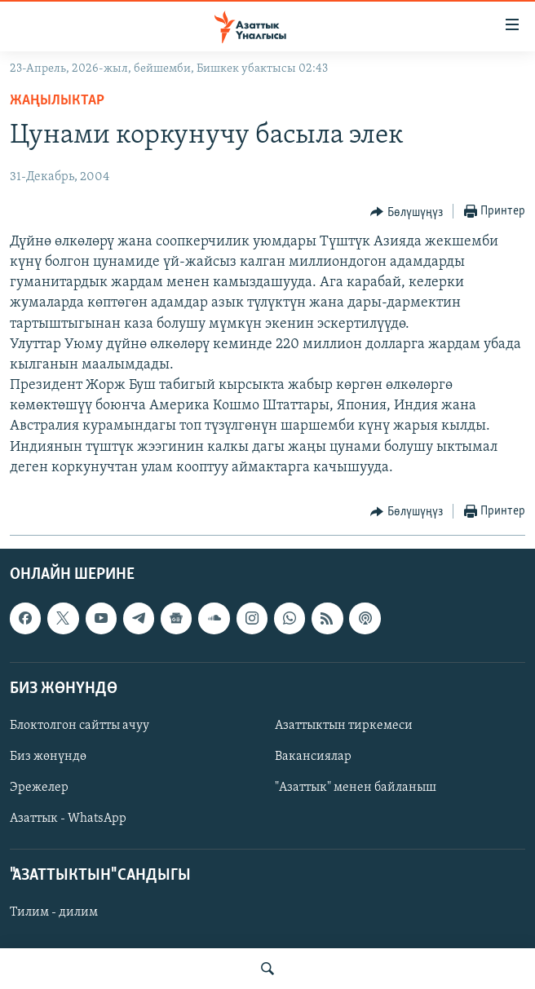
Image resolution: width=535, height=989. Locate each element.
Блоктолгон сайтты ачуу (79, 725)
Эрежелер (39, 787)
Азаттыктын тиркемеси (344, 725)
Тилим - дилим (54, 913)
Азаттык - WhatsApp (68, 818)
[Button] (406, 212)
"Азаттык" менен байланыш (355, 787)
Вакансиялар (313, 756)
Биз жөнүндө (48, 756)
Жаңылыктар (57, 100)
